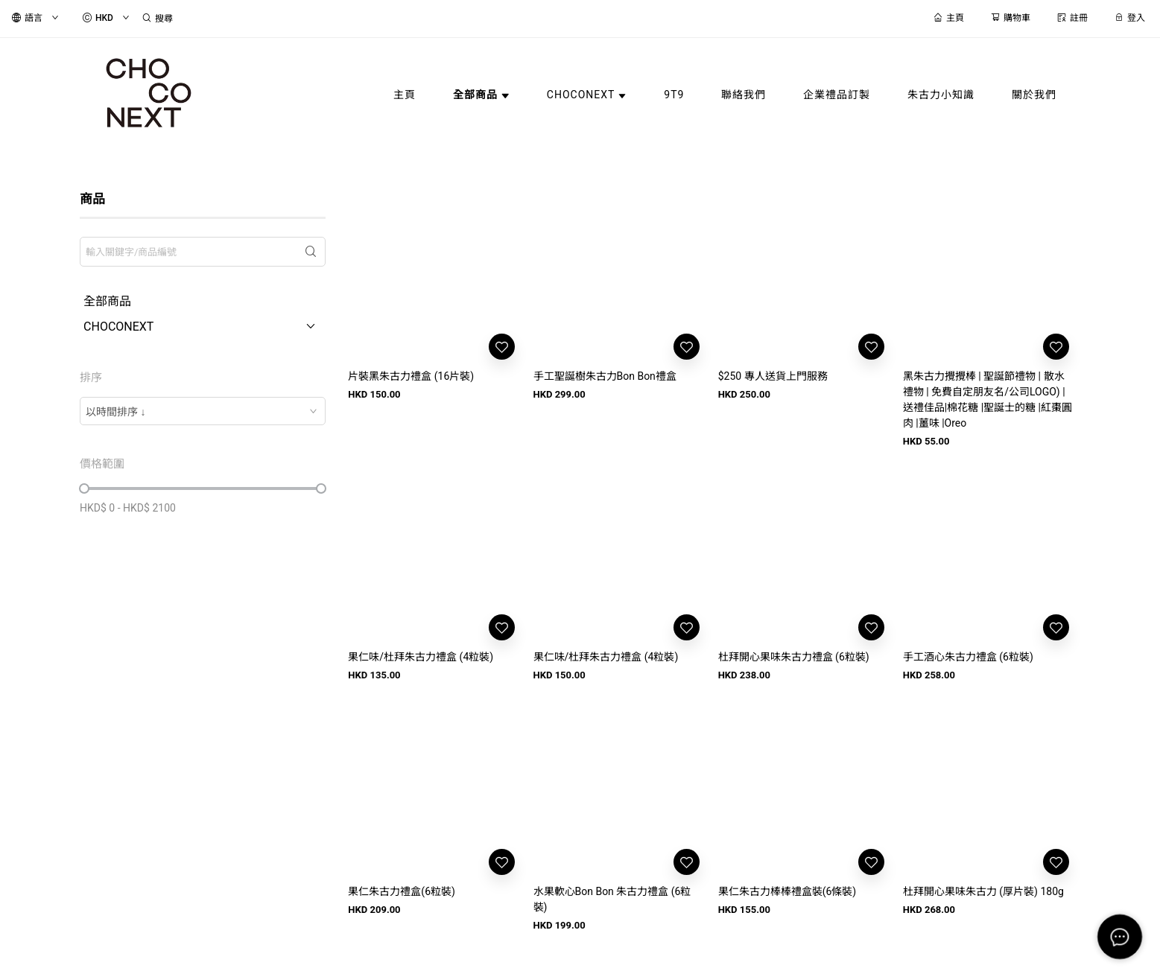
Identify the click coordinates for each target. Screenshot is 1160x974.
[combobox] (203, 411)
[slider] (84, 488)
